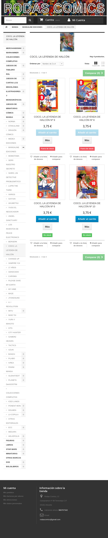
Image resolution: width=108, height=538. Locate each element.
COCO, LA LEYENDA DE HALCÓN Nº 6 (47, 205)
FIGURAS (10, 440)
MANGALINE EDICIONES (12, 149)
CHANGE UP (13, 259)
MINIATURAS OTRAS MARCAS (13, 456)
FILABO (11, 358)
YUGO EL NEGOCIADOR (12, 209)
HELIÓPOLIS (13, 436)
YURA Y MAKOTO (10, 321)
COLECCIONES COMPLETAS (12, 59)
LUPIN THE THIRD (12, 188)
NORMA (11, 121)
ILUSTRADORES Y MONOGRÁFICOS (13, 95)
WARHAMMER (12, 53)
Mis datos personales (12, 503)
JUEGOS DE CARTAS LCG (12, 80)
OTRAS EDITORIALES (12, 421)
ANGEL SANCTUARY (11, 218)
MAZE (11, 293)
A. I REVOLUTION (12, 304)
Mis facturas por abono (13, 496)
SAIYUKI (12, 199)
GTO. (10, 328)
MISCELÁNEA (12, 87)
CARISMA (12, 276)
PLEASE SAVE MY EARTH (13, 283)
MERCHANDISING (14, 48)
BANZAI (11, 354)
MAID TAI (12, 315)
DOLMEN (12, 410)
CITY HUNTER (14, 332)
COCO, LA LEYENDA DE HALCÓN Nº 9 (47, 118)
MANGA (9, 117)
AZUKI (11, 350)
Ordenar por (35, 64)
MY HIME (12, 289)
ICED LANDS (13, 401)
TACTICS (12, 345)
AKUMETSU (13, 203)
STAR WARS (11, 449)
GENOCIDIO (13, 272)
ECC (10, 427)
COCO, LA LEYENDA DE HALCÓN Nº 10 (86, 205)
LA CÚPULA (13, 414)
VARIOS (11, 194)
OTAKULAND (13, 126)
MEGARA (12, 432)
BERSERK (12, 242)
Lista (103, 63)
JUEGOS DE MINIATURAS (11, 106)
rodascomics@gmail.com (50, 519)
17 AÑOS (12, 267)
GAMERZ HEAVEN (11, 339)
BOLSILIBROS (12, 466)
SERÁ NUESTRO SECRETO (10, 164)
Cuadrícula (96, 63)
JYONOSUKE (14, 298)
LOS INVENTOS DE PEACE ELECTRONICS (12, 231)
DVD (8, 462)
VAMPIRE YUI (14, 263)
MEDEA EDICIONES (11, 141)
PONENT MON (14, 406)
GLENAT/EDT (14, 376)
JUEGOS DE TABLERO (11, 68)
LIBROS (9, 445)
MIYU (10, 311)
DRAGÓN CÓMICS (11, 132)
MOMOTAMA (13, 156)
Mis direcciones (10, 500)
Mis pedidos (8, 492)
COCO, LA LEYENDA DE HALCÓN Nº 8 (86, 118)
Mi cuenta (9, 488)
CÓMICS (9, 113)
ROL (8, 74)
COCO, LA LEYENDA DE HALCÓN (12, 250)
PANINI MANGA (10, 369)
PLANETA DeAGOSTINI (11, 382)
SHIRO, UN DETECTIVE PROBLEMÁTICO (13, 177)
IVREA (11, 363)
